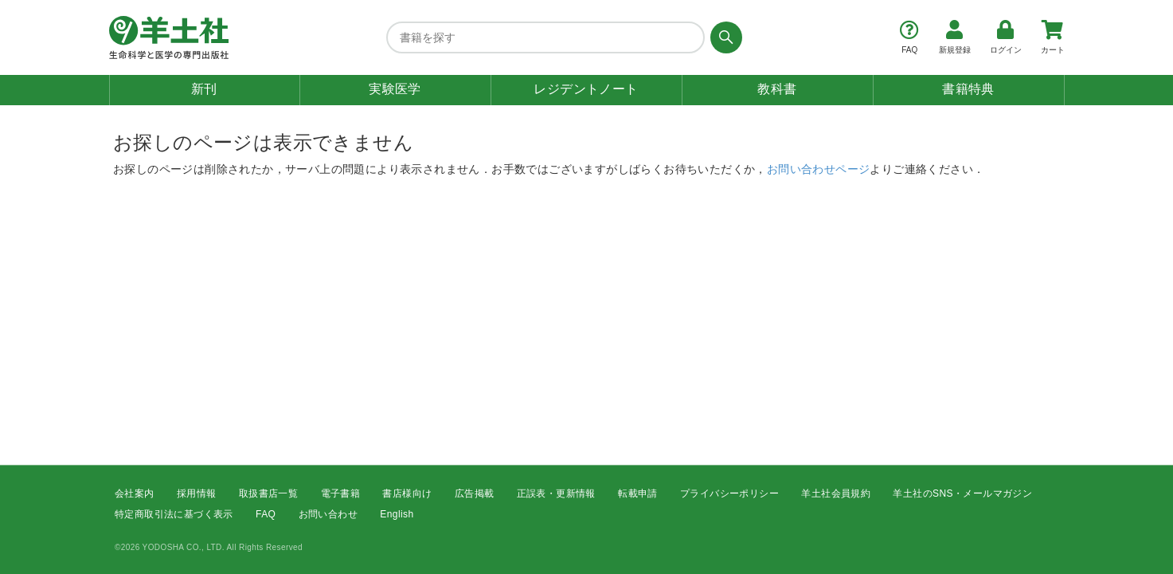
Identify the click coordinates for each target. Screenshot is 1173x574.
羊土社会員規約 (835, 493)
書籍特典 (968, 89)
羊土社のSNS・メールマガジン (962, 493)
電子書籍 (341, 493)
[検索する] (723, 37)
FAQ (266, 515)
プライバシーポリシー (729, 493)
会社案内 (134, 493)
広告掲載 (475, 493)
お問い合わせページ (818, 169)
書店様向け (407, 493)
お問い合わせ (328, 515)
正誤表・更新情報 (556, 493)
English (396, 515)
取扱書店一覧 (268, 493)
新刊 (204, 89)
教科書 (776, 89)
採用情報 (197, 493)
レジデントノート (586, 89)
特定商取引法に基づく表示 (174, 515)
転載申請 (638, 493)
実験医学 (395, 89)
